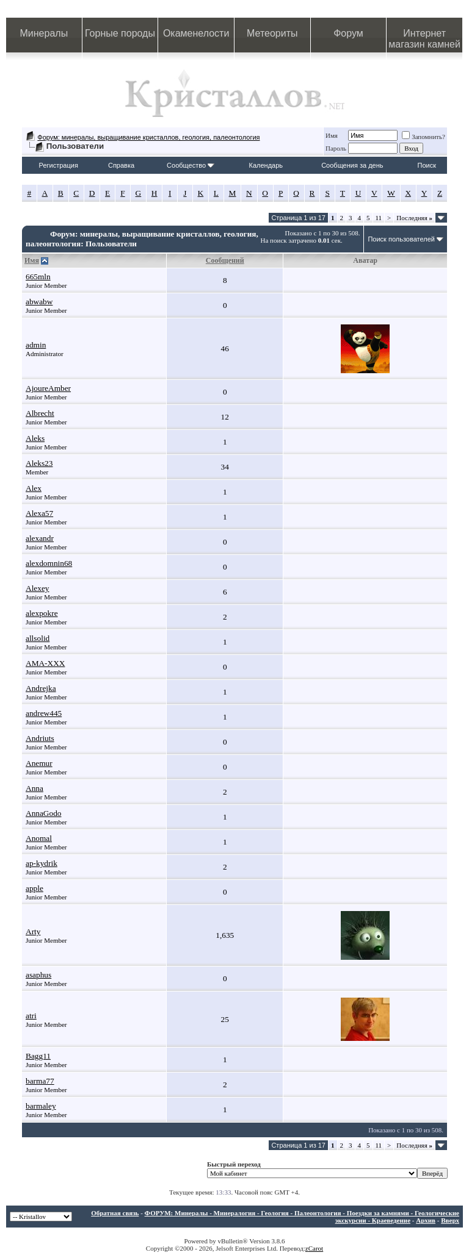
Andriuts (40, 738)
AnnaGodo (44, 813)
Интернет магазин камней (424, 38)
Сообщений (225, 260)
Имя (331, 135)
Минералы (44, 33)
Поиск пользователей (401, 239)
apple (34, 888)
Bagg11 (38, 1055)
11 (379, 217)
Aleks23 (39, 463)
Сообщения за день (352, 165)
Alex (34, 488)
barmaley (41, 1105)
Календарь (266, 165)
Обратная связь (115, 1213)
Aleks (35, 438)
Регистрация (58, 165)
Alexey (37, 588)
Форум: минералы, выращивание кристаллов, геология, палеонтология (148, 137)
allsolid (37, 638)
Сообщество (190, 165)
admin (36, 344)
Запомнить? (423, 136)
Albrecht (40, 413)
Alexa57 (39, 513)
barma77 (40, 1080)
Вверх (450, 1220)
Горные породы (120, 33)
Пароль (335, 148)
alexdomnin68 (49, 563)
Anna (34, 788)
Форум (348, 33)
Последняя (414, 217)
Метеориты (272, 33)
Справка (121, 165)
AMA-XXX (45, 663)
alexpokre (42, 613)
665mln (38, 276)
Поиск (427, 165)
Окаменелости (196, 33)
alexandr (40, 538)
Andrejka (41, 688)
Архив (425, 1220)
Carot (315, 1248)
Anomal (39, 838)
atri (31, 1015)
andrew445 (44, 713)
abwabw (39, 301)
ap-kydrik (41, 863)
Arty (33, 931)
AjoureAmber (48, 388)
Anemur (39, 763)
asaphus (38, 974)
